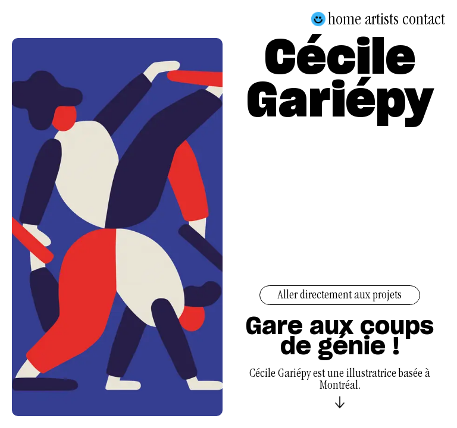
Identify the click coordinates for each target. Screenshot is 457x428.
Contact (423, 19)
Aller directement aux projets (340, 296)
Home (344, 19)
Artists (382, 19)
